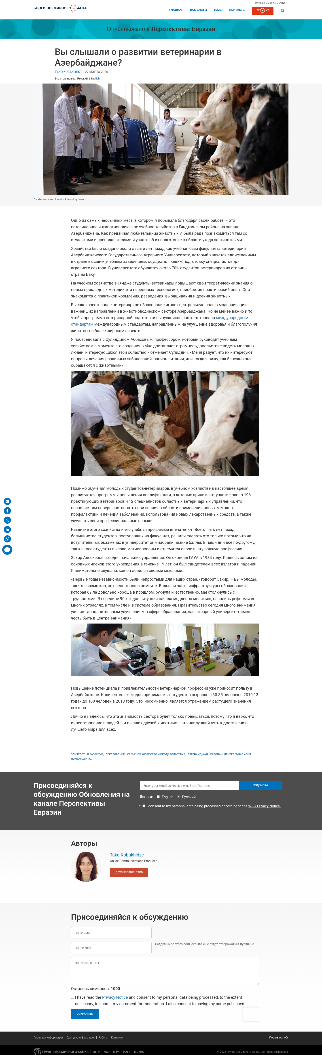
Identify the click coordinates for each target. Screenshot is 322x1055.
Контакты (237, 9)
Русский (82, 78)
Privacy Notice (115, 997)
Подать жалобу (278, 1037)
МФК (116, 1051)
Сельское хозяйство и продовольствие (156, 754)
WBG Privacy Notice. (264, 806)
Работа (102, 1037)
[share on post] (7, 520)
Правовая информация (48, 1037)
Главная (176, 9)
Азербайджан (198, 754)
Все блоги (198, 9)
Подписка (260, 785)
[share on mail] (7, 501)
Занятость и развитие (87, 754)
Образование (115, 754)
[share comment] (7, 550)
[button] (282, 11)
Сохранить (85, 1013)
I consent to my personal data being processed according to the (213, 806)
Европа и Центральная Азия (230, 754)
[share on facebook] (7, 510)
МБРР (96, 1051)
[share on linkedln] (7, 529)
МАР (107, 1051)
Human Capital (81, 758)
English (95, 78)
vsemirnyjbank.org (270, 3)
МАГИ (127, 1051)
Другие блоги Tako (129, 872)
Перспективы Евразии (183, 29)
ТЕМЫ (218, 9)
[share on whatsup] (7, 538)
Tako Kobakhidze (69, 72)
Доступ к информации (81, 1037)
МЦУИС (139, 1051)
